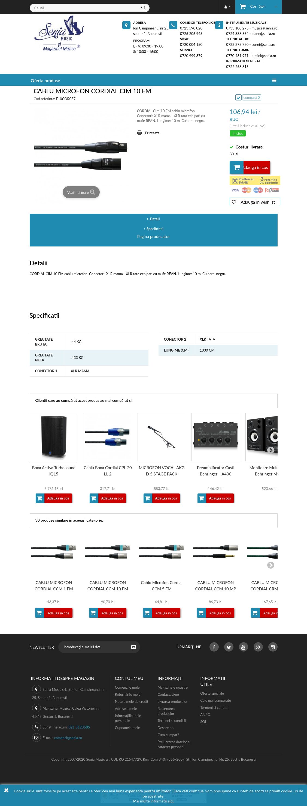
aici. (171, 801)
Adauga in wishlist (257, 202)
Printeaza (152, 133)
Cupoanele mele (127, 728)
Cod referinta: (44, 99)
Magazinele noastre (172, 687)
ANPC (205, 715)
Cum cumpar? (168, 735)
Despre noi (165, 728)
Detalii (155, 219)
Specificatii (155, 229)
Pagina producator (153, 236)
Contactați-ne (168, 694)
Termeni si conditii (171, 721)
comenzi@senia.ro (68, 738)
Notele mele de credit (131, 702)
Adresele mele (126, 709)
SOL (203, 722)
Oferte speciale (212, 693)
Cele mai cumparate (215, 700)
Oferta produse (45, 80)
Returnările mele (128, 694)
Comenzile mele (127, 687)
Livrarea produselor (172, 702)
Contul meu (129, 678)
